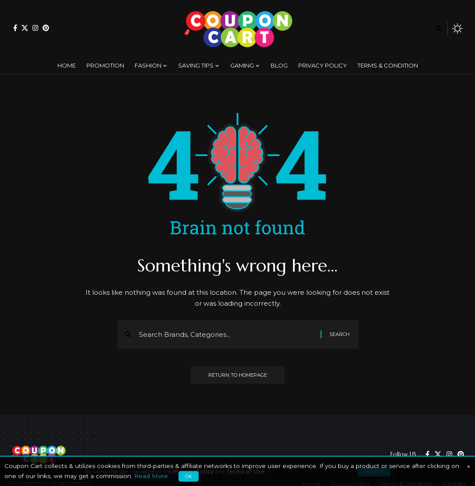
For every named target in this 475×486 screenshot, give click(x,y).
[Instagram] (35, 28)
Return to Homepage (237, 375)
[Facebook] (15, 28)
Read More (151, 475)
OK (188, 476)
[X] (24, 28)
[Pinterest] (45, 28)
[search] (438, 28)
